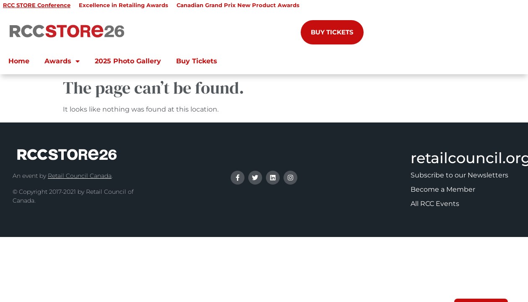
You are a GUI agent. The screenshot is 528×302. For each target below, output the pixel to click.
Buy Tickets (196, 61)
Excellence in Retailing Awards (123, 5)
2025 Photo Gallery (128, 61)
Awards (62, 61)
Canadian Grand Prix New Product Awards (238, 5)
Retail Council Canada (80, 176)
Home (18, 61)
